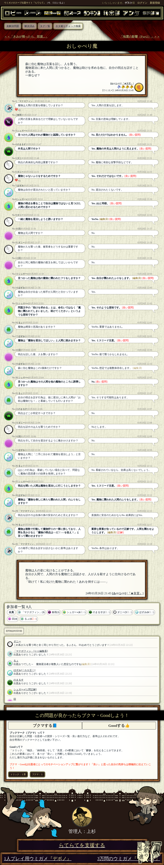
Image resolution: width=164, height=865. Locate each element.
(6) (97, 203)
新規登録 (155, 2)
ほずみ (20, 185)
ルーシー (115, 83)
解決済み (29, 26)
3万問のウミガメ (128, 858)
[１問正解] (31, 689)
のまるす (21, 144)
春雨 (19, 115)
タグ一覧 (45, 26)
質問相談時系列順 (14, 631)
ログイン (142, 2)
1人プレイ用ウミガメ (37, 858)
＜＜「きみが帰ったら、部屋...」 (26, 36)
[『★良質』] (127, 83)
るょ (20, 322)
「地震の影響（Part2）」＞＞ (140, 36)
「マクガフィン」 (26, 101)
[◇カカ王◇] (28, 670)
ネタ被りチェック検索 (68, 26)
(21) (20, 470)
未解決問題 (12, 26)
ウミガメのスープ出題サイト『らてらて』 (25, 2)
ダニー (20, 158)
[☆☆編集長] (41, 651)
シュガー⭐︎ (22, 130)
